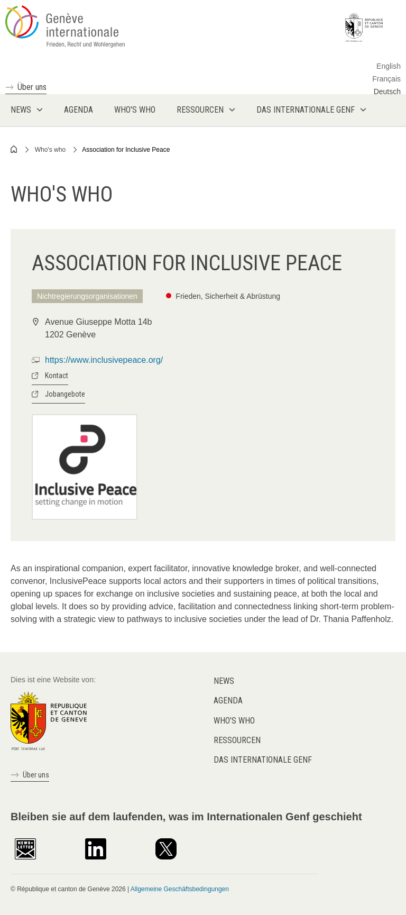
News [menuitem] (21, 110)
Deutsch (387, 91)
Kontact (56, 375)
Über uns (32, 87)
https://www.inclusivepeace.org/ (104, 359)
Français (386, 79)
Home (14, 149)
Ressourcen (237, 740)
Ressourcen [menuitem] (200, 110)
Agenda (228, 701)
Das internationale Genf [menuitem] (305, 110)
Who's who (50, 149)
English (388, 66)
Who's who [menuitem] (134, 110)
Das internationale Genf (263, 760)
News (224, 681)
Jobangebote (65, 394)
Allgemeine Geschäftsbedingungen (180, 889)
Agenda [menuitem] (78, 110)
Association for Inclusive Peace (126, 149)
